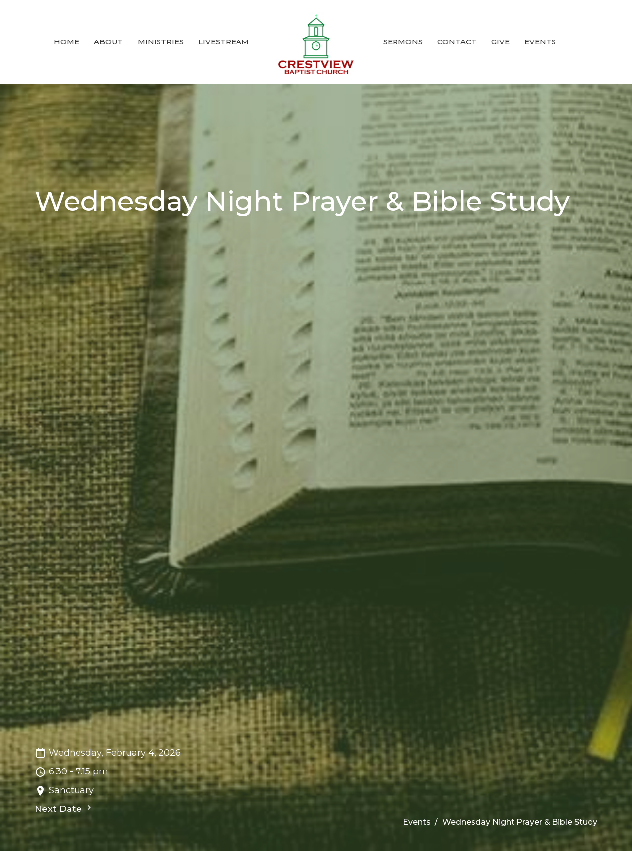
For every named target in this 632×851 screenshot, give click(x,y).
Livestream (223, 41)
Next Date (64, 808)
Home (66, 41)
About (108, 41)
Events (540, 41)
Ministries (161, 41)
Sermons (403, 41)
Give (500, 41)
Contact (456, 41)
